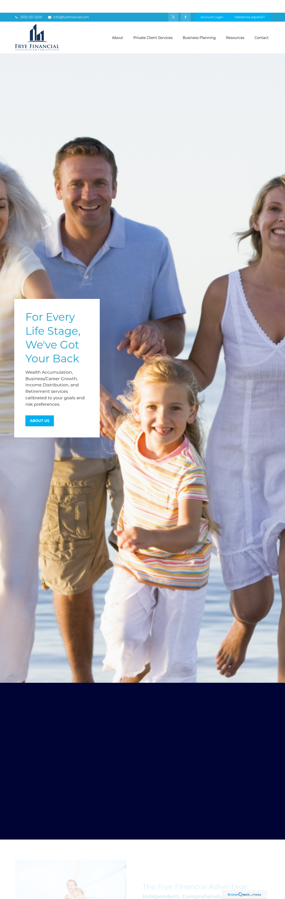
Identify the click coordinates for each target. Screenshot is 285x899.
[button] (117, 25)
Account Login (212, 4)
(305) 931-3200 (28, 4)
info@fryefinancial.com (68, 4)
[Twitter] (173, 4)
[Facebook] (186, 4)
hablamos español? (249, 4)
